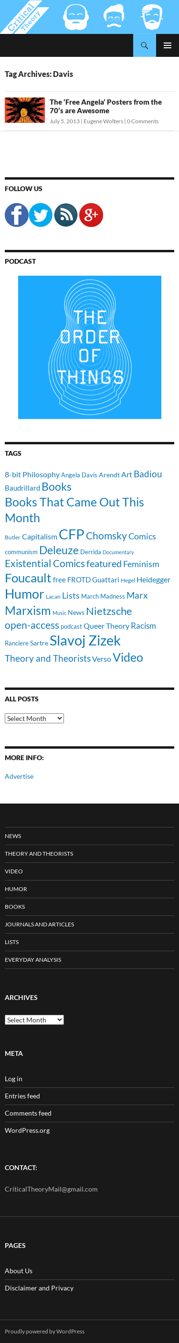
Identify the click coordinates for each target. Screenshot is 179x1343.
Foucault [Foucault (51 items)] (28, 577)
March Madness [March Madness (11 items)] (103, 596)
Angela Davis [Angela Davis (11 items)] (79, 475)
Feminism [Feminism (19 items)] (141, 564)
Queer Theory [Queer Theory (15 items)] (106, 625)
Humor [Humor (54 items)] (24, 594)
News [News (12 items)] (76, 612)
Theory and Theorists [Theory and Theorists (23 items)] (48, 658)
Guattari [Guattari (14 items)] (105, 579)
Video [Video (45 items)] (128, 657)
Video (14, 871)
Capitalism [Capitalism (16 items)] (39, 536)
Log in (13, 1078)
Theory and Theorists (39, 853)
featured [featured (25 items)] (104, 563)
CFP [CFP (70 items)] (71, 534)
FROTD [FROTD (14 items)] (79, 579)
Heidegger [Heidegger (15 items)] (153, 579)
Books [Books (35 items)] (57, 486)
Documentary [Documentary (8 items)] (118, 552)
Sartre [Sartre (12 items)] (39, 643)
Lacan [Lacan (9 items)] (53, 596)
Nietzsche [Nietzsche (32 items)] (109, 610)
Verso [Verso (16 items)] (101, 658)
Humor (16, 888)
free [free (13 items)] (59, 579)
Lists (12, 941)
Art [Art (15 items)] (126, 474)
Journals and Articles (39, 924)
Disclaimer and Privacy (39, 1288)
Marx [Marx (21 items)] (137, 595)
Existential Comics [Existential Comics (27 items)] (45, 563)
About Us (18, 1271)
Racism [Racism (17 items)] (143, 626)
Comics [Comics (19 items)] (142, 536)
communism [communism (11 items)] (21, 552)
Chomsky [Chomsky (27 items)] (106, 535)
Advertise (19, 776)
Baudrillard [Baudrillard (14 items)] (22, 487)
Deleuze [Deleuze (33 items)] (59, 550)
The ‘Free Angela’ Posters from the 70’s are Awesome (106, 106)
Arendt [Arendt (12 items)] (109, 475)
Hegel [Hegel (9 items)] (128, 580)
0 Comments (142, 121)
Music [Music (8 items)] (59, 613)
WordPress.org (27, 1130)
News (13, 835)
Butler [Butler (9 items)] (13, 537)
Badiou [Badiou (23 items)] (148, 473)
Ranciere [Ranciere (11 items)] (17, 643)
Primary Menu (167, 45)
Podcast (20, 261)
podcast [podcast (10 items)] (71, 626)
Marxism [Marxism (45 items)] (28, 610)
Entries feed (22, 1096)
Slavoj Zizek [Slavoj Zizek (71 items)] (85, 640)
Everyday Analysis (33, 959)
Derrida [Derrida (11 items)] (90, 552)
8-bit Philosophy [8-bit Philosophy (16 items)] (32, 474)
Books (15, 906)
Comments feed (28, 1113)
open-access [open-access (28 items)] (32, 625)
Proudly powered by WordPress (44, 1331)
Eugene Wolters (103, 121)
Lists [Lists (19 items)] (71, 595)
